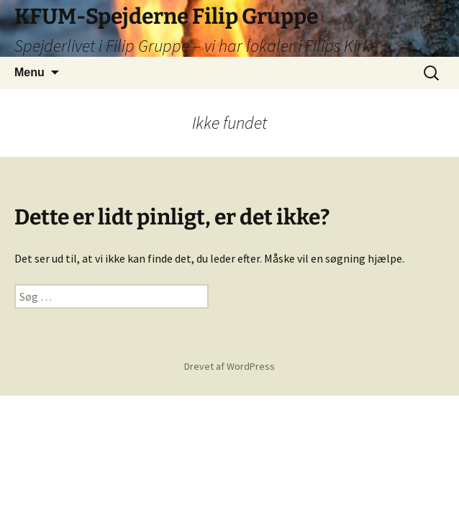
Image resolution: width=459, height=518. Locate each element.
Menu (29, 72)
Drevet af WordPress (229, 366)
